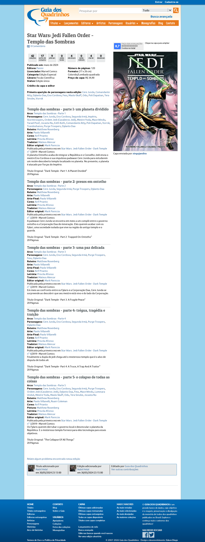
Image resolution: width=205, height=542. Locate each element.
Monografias (148, 23)
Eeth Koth (59, 123)
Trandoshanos (35, 126)
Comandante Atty (75, 123)
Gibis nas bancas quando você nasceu (95, 533)
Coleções (57, 524)
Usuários (132, 23)
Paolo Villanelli (42, 132)
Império (92, 116)
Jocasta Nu (47, 123)
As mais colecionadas (126, 511)
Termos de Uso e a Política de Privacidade (46, 540)
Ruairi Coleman (59, 401)
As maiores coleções (126, 517)
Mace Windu (98, 119)
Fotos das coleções (61, 527)
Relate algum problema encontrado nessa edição (53, 459)
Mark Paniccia (52, 145)
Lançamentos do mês (88, 527)
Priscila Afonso (45, 139)
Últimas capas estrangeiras (90, 514)
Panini (40, 68)
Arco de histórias (35, 530)
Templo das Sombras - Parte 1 (50, 113)
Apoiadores (58, 520)
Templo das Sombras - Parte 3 (50, 251)
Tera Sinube (76, 395)
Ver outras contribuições (124, 469)
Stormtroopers (35, 119)
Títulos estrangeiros (36, 511)
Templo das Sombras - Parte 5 (50, 385)
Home (30, 504)
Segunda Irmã (79, 116)
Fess (65, 95)
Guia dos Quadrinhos (136, 466)
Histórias (31, 527)
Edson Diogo (172, 540)
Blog (160, 23)
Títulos (55, 23)
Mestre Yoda (84, 119)
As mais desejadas (125, 514)
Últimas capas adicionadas (90, 507)
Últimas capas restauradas (90, 511)
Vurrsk (39, 98)
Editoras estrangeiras (37, 517)
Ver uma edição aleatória (89, 536)
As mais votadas (124, 507)
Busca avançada (85, 530)
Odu (85, 95)
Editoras (87, 23)
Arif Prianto (41, 135)
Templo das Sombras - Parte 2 (50, 185)
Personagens (116, 23)
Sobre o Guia (59, 511)
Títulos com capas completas (91, 520)
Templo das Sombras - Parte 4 (50, 318)
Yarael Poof (33, 123)
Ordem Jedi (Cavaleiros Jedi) (60, 119)
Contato (170, 23)
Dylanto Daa (39, 95)
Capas (81, 504)
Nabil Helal (42, 469)
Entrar (158, 2)
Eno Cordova (54, 95)
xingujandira (140, 153)
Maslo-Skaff (75, 95)
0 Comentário (38, 46)
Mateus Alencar (46, 142)
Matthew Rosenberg (48, 129)
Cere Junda (88, 92)
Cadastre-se (171, 2)
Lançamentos (71, 23)
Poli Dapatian (96, 95)
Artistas (101, 23)
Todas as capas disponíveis (90, 517)
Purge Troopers (52, 126)
